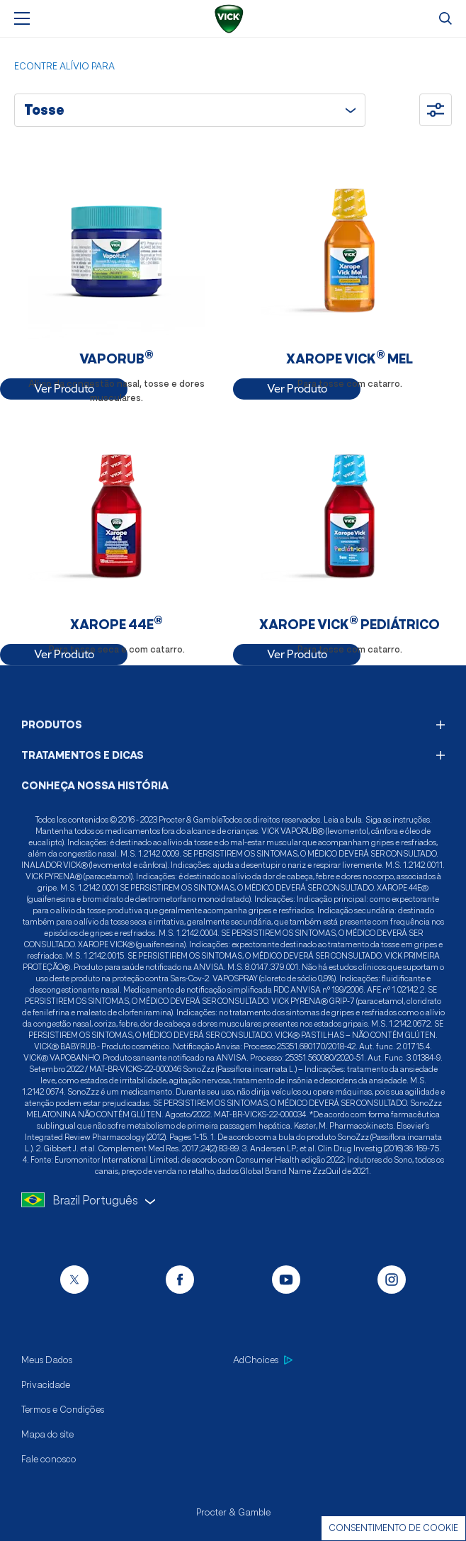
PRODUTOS (233, 724)
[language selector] (233, 1200)
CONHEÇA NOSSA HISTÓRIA (95, 785)
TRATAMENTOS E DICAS (233, 755)
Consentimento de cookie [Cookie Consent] (393, 1528)
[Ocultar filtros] (435, 109)
